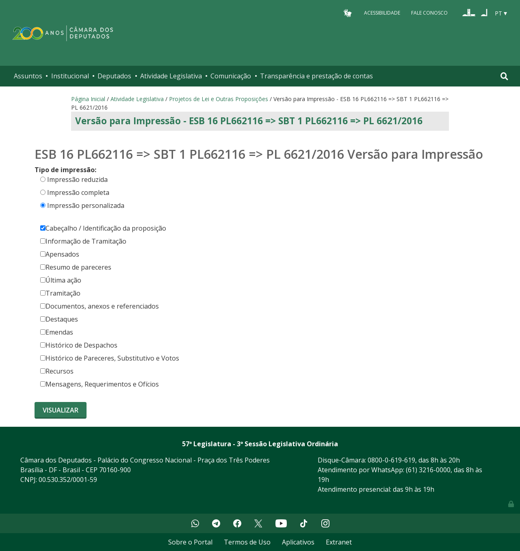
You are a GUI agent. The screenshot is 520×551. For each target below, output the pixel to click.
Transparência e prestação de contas (316, 75)
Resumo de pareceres (75, 267)
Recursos (57, 371)
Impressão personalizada (85, 205)
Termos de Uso (247, 542)
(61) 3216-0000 (428, 469)
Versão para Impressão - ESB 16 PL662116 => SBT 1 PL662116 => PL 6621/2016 (248, 121)
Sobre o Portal (190, 542)
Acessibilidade (382, 12)
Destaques (59, 319)
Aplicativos (298, 542)
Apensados (59, 254)
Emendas (56, 332)
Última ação (60, 280)
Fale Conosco (429, 12)
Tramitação (60, 293)
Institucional (70, 75)
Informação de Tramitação (83, 241)
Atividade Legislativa (171, 75)
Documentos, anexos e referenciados (99, 306)
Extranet (339, 542)
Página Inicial (88, 99)
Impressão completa (78, 192)
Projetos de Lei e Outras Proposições (218, 99)
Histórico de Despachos (78, 345)
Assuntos (28, 75)
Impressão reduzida (77, 179)
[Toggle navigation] (504, 76)
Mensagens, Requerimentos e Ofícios (99, 384)
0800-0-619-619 (391, 460)
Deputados (114, 75)
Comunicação (230, 75)
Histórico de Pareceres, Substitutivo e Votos (109, 358)
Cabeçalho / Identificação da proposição (103, 228)
